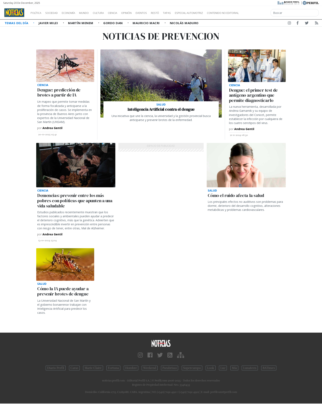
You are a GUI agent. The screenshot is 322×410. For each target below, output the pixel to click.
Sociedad (55, 13)
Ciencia (126, 13)
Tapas (189, 13)
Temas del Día (17, 23)
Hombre (131, 368)
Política (37, 13)
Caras (74, 368)
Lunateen (249, 368)
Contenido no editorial (257, 13)
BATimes (269, 368)
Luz (222, 368)
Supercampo (192, 368)
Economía (75, 13)
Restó (176, 13)
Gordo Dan (113, 23)
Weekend (149, 368)
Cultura (110, 13)
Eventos (160, 13)
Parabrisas (169, 368)
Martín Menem (81, 23)
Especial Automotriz (215, 13)
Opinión (143, 13)
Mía (234, 368)
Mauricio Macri (147, 23)
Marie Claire (93, 368)
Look (210, 368)
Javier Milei (48, 23)
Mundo (93, 13)
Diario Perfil (55, 368)
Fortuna (113, 368)
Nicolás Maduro (184, 23)
